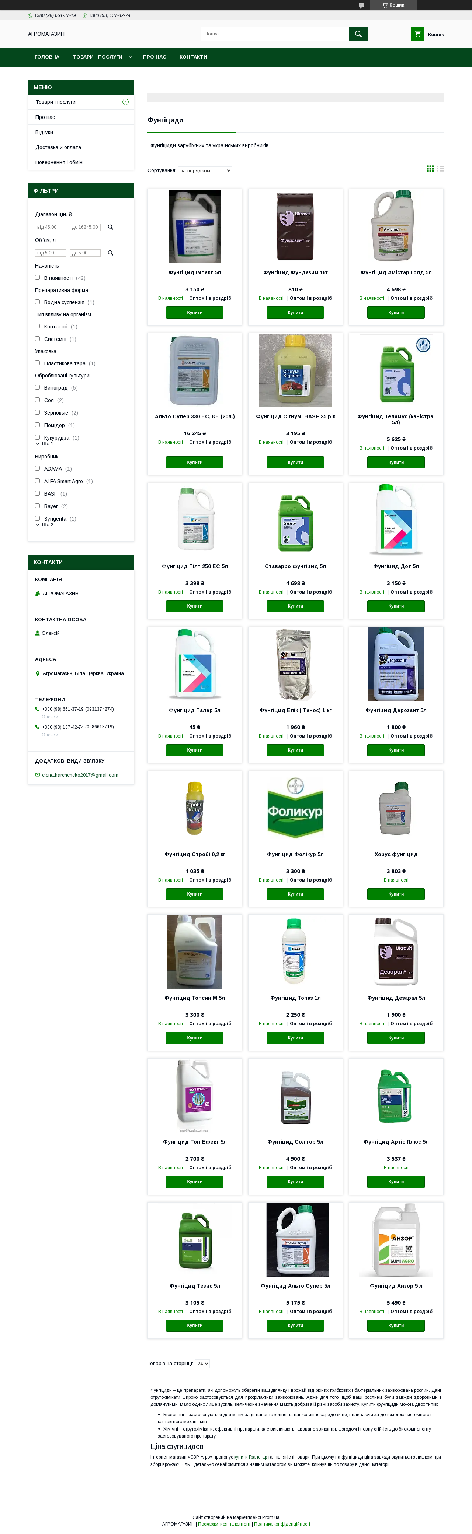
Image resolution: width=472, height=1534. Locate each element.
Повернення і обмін (59, 162)
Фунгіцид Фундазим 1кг (295, 272)
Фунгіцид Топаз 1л (295, 998)
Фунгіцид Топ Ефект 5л (195, 1142)
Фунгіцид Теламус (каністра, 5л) (396, 419)
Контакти (193, 57)
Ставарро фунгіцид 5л (295, 566)
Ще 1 (47, 443)
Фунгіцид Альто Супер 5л (295, 1286)
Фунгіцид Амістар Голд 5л (396, 272)
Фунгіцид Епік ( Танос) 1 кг (296, 710)
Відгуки (44, 132)
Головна (47, 57)
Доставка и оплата (58, 147)
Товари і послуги (97, 57)
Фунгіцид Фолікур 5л (295, 854)
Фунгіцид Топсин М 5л (194, 998)
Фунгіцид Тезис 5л (195, 1286)
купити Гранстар (250, 1457)
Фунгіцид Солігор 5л (295, 1142)
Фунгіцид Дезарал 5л (396, 998)
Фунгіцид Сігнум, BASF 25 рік (295, 416)
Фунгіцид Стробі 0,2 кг (194, 854)
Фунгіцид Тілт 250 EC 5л (195, 566)
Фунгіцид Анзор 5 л (396, 1286)
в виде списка (440, 170)
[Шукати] (358, 34)
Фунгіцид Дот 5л (396, 566)
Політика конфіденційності (282, 1524)
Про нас (154, 57)
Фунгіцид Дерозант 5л (396, 710)
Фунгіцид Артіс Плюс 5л (396, 1142)
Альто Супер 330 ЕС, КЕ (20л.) (195, 416)
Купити (194, 312)
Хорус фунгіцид (396, 854)
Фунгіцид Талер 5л (195, 710)
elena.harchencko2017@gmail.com (80, 774)
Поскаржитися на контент (224, 1524)
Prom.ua (271, 1517)
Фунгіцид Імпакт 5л (195, 272)
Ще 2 (47, 524)
